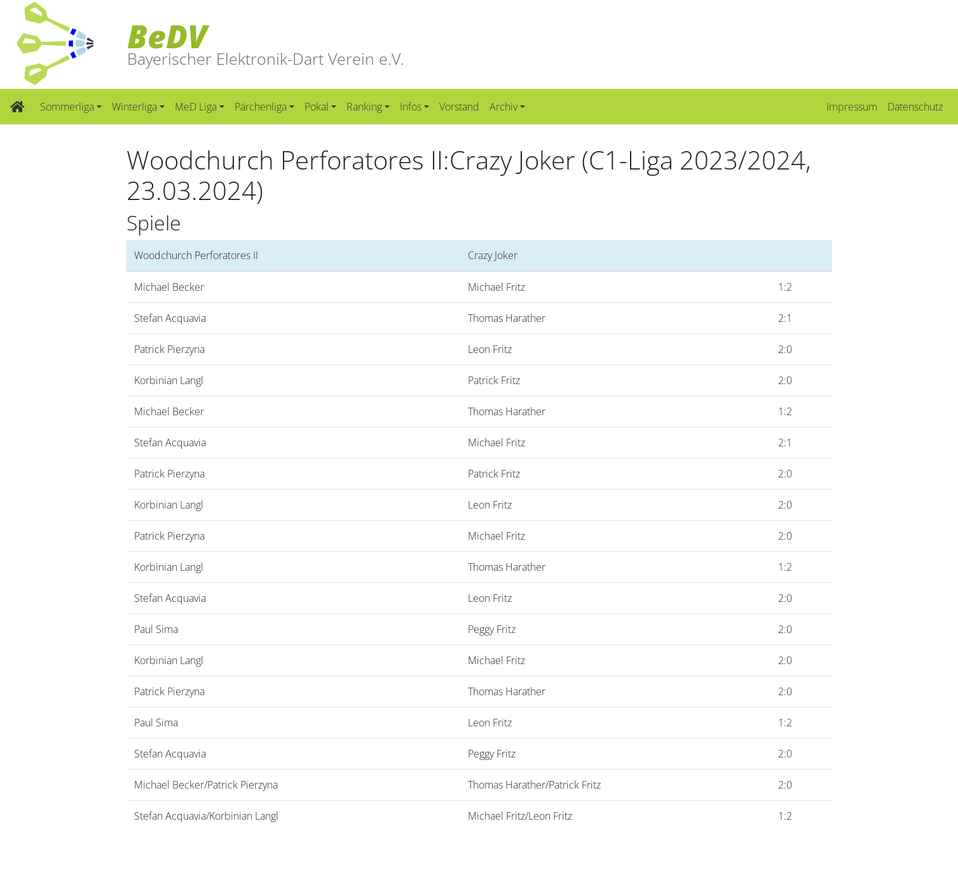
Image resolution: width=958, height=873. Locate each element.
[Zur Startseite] (17, 106)
